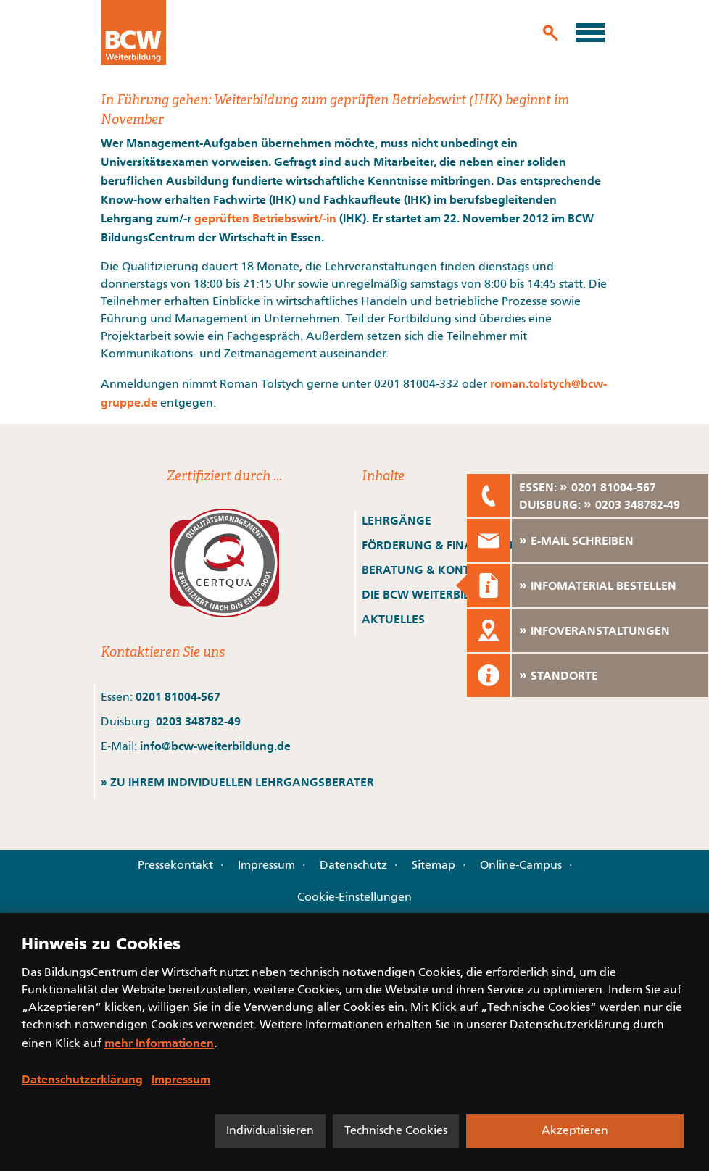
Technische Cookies (395, 1131)
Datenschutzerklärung (82, 1079)
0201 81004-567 (178, 696)
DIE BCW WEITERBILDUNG (433, 594)
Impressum (266, 866)
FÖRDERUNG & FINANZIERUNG (446, 545)
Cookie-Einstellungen (354, 898)
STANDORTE (564, 675)
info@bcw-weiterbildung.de (215, 745)
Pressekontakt (175, 866)
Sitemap (433, 866)
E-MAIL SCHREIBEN (582, 540)
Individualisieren (270, 1131)
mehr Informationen (159, 1042)
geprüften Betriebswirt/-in (265, 218)
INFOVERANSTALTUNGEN (600, 630)
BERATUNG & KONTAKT (428, 569)
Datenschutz (353, 866)
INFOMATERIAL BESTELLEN (603, 585)
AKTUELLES (393, 619)
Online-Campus (521, 866)
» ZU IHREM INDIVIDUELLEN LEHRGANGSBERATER (237, 782)
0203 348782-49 (198, 721)
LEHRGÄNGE (396, 520)
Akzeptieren (575, 1131)
